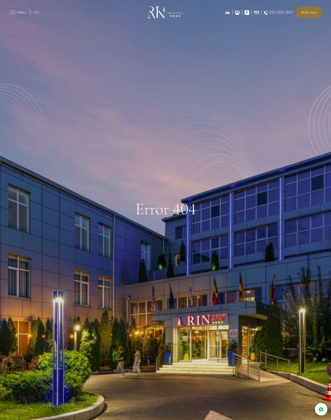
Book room (309, 12)
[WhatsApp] (321, 409)
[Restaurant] (256, 12)
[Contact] (247, 12)
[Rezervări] (227, 12)
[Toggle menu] (12, 12)
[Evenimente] (237, 12)
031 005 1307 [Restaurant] (278, 12)
